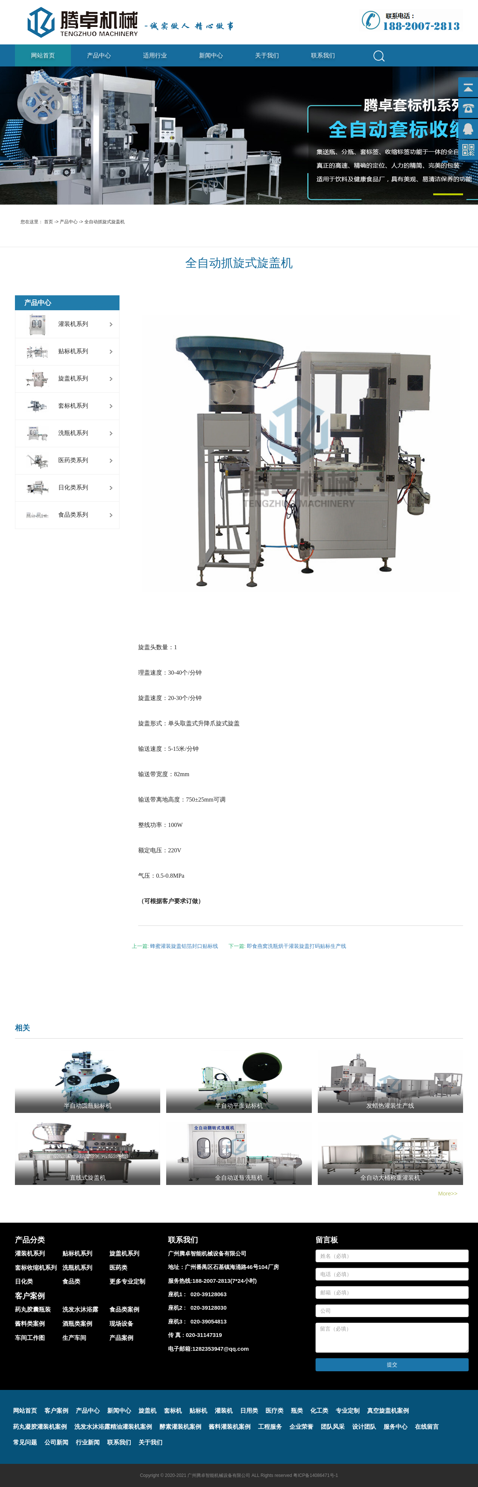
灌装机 (224, 1410)
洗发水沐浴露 (80, 1309)
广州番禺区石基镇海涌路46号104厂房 (232, 1267)
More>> (447, 1193)
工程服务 (270, 1427)
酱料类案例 (30, 1323)
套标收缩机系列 (36, 1267)
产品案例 (121, 1338)
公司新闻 (56, 1442)
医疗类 (274, 1410)
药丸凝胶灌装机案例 (40, 1427)
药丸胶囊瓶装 (33, 1309)
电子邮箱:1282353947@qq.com (208, 1349)
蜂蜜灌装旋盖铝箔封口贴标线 (184, 946)
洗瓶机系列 (77, 1267)
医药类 (118, 1267)
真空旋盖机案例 (388, 1410)
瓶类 (297, 1410)
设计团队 (364, 1427)
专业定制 (348, 1410)
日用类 (249, 1410)
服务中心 (395, 1427)
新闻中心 (211, 55)
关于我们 (267, 55)
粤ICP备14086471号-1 (315, 1475)
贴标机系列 (77, 1253)
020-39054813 (207, 1321)
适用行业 (155, 55)
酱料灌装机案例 (230, 1427)
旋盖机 (147, 1410)
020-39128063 (207, 1294)
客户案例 (56, 1410)
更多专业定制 (127, 1281)
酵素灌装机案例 (180, 1427)
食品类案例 (124, 1309)
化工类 (319, 1410)
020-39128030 (207, 1307)
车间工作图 (30, 1338)
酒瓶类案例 (77, 1323)
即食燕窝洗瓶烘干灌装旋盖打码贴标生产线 (296, 946)
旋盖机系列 (124, 1253)
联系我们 (323, 55)
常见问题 (25, 1442)
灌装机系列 (30, 1253)
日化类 (24, 1281)
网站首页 (43, 55)
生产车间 (74, 1338)
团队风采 (333, 1427)
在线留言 (427, 1427)
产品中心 (99, 55)
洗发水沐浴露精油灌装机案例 (113, 1427)
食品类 (71, 1281)
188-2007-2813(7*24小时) (224, 1281)
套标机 (173, 1410)
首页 (48, 221)
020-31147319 (204, 1335)
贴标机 (198, 1410)
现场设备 (121, 1323)
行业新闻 (88, 1442)
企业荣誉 (301, 1427)
